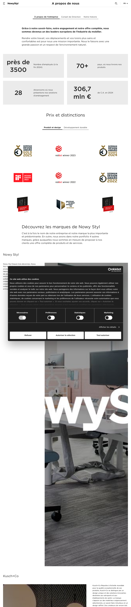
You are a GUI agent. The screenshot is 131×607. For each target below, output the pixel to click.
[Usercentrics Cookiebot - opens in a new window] (110, 270)
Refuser (28, 335)
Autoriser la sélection (65, 335)
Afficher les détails (107, 327)
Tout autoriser (103, 335)
